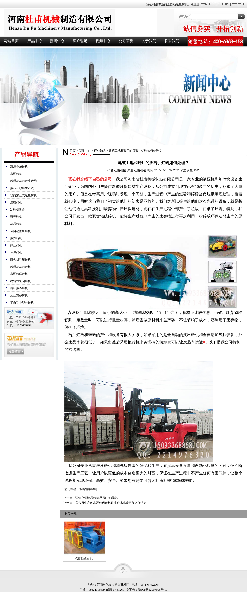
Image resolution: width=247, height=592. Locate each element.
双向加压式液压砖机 (23, 195)
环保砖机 (16, 252)
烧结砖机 (16, 202)
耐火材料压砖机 (20, 259)
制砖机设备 (17, 209)
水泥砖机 (16, 174)
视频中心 (103, 41)
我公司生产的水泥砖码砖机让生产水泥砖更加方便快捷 (110, 502)
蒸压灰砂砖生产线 (22, 188)
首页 (73, 150)
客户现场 (80, 41)
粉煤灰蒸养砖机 (20, 267)
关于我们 (149, 41)
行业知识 (100, 150)
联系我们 (172, 41)
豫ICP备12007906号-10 (152, 589)
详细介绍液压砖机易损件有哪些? (96, 498)
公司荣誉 (126, 41)
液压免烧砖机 (19, 166)
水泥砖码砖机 (19, 274)
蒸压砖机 (16, 224)
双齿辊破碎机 (84, 558)
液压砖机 (86, 22)
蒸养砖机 (16, 216)
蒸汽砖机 (16, 238)
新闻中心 (57, 41)
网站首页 (11, 41)
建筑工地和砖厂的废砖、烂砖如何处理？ (135, 150)
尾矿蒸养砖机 (19, 288)
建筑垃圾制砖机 (20, 281)
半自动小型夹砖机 (22, 302)
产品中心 (34, 41)
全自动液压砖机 (20, 231)
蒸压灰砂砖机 (19, 295)
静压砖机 (16, 245)
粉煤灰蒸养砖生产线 (23, 181)
